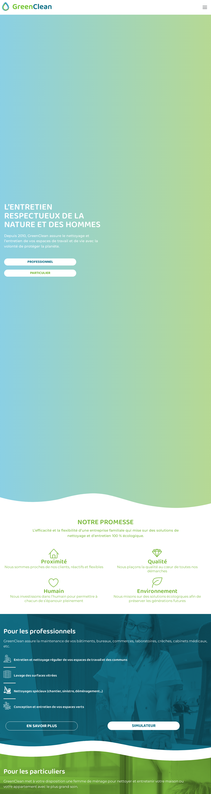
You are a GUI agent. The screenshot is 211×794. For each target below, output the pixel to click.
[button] (205, 7)
